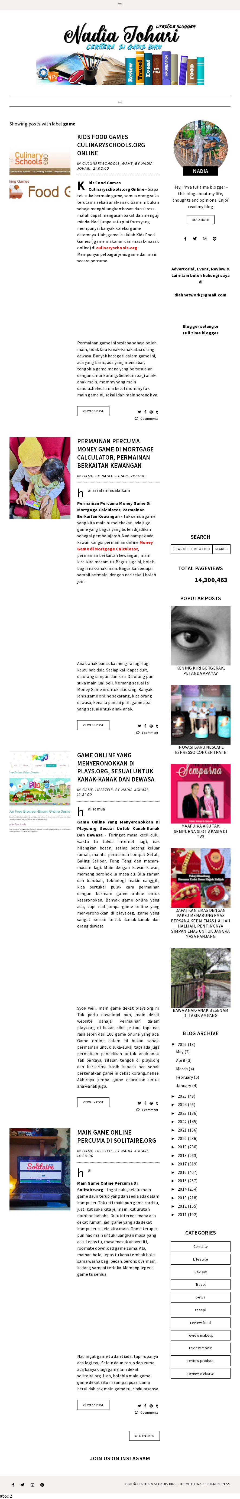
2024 (183, 1104)
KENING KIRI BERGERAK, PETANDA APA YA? (200, 670)
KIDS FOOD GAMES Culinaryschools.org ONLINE (111, 145)
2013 (183, 1197)
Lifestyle (104, 789)
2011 (183, 1214)
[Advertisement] (118, 305)
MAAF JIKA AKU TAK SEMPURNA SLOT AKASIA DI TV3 (200, 831)
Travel (201, 1284)
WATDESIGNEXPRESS (213, 1483)
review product (200, 1360)
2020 (183, 1138)
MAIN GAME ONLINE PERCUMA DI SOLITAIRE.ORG (116, 1136)
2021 (183, 1130)
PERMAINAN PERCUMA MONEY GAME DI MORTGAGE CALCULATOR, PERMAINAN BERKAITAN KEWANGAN (115, 453)
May (180, 1051)
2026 (183, 1044)
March (182, 1068)
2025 (183, 1096)
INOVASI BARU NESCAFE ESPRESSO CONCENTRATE (200, 749)
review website (200, 1373)
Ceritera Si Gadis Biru (157, 1483)
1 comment (147, 733)
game (127, 163)
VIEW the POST (93, 411)
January (184, 1085)
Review (200, 1271)
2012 (183, 1206)
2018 (183, 1155)
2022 (183, 1121)
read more (200, 220)
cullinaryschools (101, 163)
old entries (144, 1436)
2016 (183, 1172)
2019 (183, 1146)
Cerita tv (200, 1246)
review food (200, 1322)
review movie (200, 1347)
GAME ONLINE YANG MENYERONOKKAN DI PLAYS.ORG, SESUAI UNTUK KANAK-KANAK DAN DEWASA (116, 767)
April (181, 1060)
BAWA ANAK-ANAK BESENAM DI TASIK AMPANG (201, 1012)
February (185, 1077)
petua (201, 1297)
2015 (183, 1180)
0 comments (146, 418)
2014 (183, 1189)
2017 (183, 1164)
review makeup (201, 1335)
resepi (200, 1309)
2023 (183, 1113)
